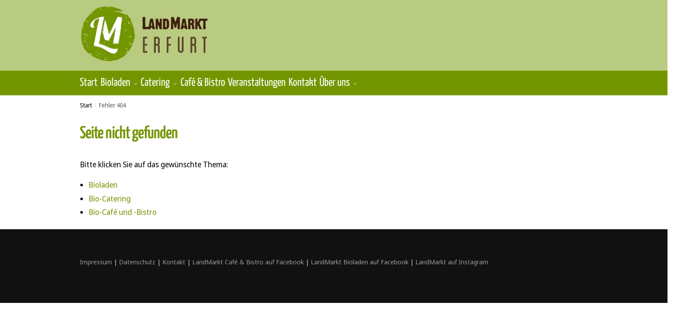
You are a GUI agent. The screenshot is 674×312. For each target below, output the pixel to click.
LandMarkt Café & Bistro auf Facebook (248, 257)
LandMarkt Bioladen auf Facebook (359, 257)
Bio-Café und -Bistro (123, 207)
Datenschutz (137, 257)
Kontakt (173, 257)
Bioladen (103, 180)
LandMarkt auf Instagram (451, 257)
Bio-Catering (110, 193)
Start (86, 100)
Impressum (96, 257)
